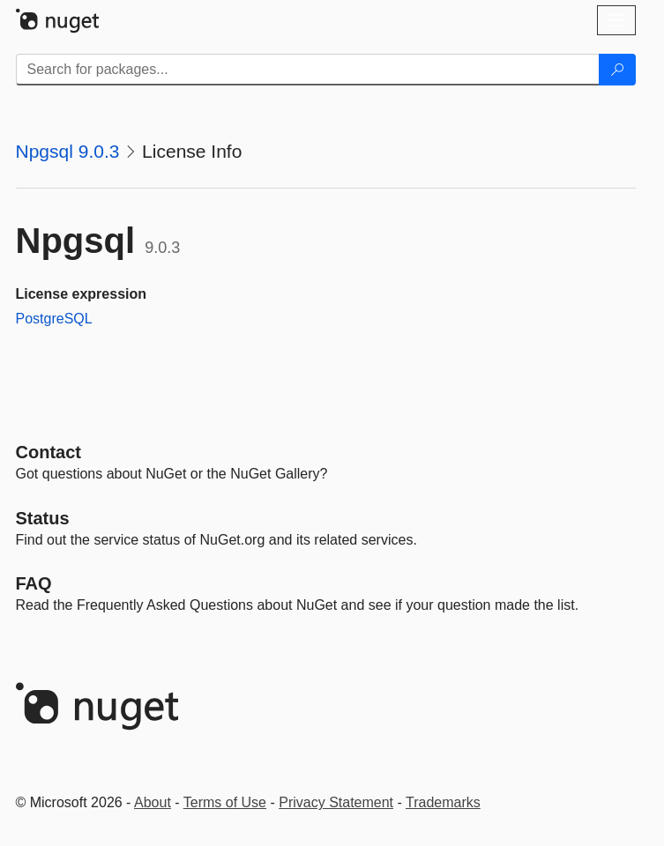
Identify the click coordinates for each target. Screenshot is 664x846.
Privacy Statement (336, 802)
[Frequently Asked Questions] (34, 583)
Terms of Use (224, 802)
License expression (81, 293)
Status (43, 518)
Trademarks (443, 802)
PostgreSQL (54, 318)
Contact (48, 452)
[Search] (617, 69)
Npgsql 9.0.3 (68, 151)
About (152, 802)
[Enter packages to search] (308, 69)
